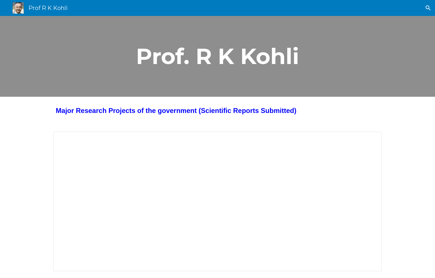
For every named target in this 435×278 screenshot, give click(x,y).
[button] (428, 8)
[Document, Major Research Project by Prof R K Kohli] (217, 201)
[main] (218, 56)
